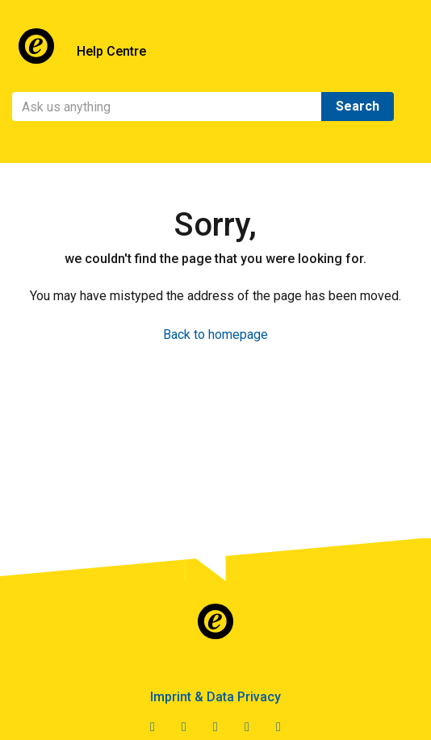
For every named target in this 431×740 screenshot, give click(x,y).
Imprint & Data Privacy (215, 696)
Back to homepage (215, 334)
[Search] (167, 106)
